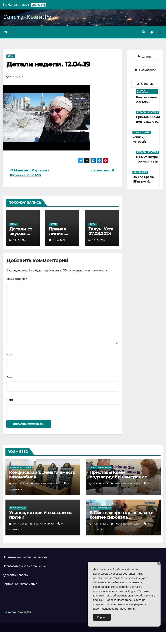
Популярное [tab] (145, 70)
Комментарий (16, 279)
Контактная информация (20, 584)
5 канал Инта (140, 172)
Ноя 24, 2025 (20, 483)
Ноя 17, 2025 (20, 524)
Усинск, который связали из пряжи (40, 515)
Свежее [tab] (145, 56)
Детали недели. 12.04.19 (48, 64)
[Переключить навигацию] (159, 32)
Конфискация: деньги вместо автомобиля (42, 475)
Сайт (9, 400)
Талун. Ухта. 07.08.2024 (101, 231)
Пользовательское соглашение (24, 566)
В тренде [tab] (145, 83)
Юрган (10, 56)
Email (10, 377)
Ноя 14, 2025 (100, 524)
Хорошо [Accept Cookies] (102, 617)
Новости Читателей (45, 483)
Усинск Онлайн (142, 132)
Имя (9, 354)
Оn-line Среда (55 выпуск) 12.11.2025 (143, 181)
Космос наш (103, 170)
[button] (143, 32)
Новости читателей (142, 92)
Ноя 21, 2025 (100, 483)
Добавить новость (15, 575)
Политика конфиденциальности (25, 557)
